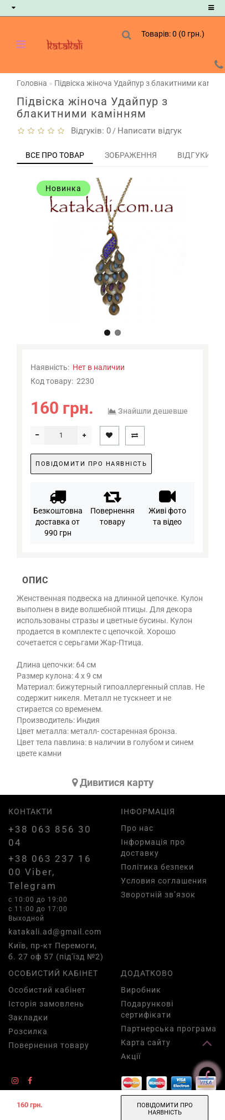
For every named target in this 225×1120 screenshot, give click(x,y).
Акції (131, 1056)
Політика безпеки (157, 866)
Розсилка (28, 1031)
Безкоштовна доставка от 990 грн (58, 512)
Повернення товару (112, 507)
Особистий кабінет (47, 989)
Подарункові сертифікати (147, 1009)
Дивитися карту (113, 782)
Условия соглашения (164, 880)
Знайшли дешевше (153, 411)
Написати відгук (149, 131)
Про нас (137, 828)
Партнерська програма (169, 1028)
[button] (107, 333)
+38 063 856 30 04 (49, 836)
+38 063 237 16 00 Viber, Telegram (49, 872)
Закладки (28, 1017)
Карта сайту (146, 1042)
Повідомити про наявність (91, 463)
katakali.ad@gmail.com (54, 931)
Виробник (141, 989)
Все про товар (54, 155)
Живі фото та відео (167, 507)
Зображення (131, 155)
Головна (32, 83)
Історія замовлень (46, 1003)
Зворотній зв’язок (158, 894)
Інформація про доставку (153, 847)
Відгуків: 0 (89, 131)
